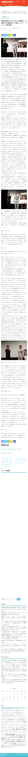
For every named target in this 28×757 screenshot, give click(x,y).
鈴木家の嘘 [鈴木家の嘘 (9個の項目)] (17, 745)
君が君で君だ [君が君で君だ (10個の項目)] (15, 737)
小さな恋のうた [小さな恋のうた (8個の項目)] (14, 739)
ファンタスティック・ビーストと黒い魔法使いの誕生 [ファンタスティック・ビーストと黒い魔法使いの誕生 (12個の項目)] (14, 728)
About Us (11, 4)
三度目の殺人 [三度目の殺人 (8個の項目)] (18, 735)
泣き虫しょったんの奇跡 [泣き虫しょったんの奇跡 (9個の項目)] (7, 745)
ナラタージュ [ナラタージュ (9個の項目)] (11, 727)
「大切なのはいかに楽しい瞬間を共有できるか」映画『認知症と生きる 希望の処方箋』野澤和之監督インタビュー (13, 681)
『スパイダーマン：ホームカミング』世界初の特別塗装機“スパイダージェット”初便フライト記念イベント (20, 461)
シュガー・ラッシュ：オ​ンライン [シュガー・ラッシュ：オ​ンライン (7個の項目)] (10, 718)
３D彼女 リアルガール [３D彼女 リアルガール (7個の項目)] (11, 747)
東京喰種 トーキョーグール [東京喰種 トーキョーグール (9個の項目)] (18, 743)
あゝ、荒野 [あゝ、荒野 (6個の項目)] (6, 712)
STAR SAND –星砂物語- (7, 453)
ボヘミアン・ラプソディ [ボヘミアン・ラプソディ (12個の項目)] (9, 731)
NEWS (4, 604)
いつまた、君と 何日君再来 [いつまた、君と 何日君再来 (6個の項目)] (13, 712)
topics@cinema (5, 28)
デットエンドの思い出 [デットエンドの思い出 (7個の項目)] (10, 725)
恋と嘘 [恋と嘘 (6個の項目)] (10, 741)
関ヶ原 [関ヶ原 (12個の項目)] (4, 747)
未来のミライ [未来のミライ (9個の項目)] (7, 743)
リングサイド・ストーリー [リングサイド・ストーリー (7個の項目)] (16, 733)
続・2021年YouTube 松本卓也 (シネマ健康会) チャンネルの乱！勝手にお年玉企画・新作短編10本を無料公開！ (14, 650)
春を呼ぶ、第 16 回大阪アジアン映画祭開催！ (12, 640)
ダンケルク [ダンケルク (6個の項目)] (21, 723)
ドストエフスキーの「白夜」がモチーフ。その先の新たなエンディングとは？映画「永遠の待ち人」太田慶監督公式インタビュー (13, 665)
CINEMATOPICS (7, 2)
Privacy (4, 4)
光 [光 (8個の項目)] (10, 737)
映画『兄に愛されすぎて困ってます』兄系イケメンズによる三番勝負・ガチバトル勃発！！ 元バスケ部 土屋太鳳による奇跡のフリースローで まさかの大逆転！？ (6, 463)
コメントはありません (6, 30)
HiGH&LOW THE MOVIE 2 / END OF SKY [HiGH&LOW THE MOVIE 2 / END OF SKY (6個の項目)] (8, 710)
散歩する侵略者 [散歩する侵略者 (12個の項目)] (16, 741)
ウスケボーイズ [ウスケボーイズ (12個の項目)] (11, 716)
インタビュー (17, 1)
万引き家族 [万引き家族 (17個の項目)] (10, 734)
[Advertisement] (14, 534)
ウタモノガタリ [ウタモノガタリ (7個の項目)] (20, 716)
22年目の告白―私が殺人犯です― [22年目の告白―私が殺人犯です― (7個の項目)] (8, 708)
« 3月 (2, 701)
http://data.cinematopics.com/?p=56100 (11, 449)
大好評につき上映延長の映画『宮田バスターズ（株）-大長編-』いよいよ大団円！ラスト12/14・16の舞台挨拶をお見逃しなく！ (14, 628)
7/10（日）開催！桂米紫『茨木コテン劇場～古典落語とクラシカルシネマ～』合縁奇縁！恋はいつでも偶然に (13, 623)
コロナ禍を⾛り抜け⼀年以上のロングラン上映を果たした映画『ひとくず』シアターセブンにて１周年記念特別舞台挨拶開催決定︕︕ (13, 633)
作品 (24, 1)
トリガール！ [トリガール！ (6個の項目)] (17, 725)
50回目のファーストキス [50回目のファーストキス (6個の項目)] (19, 708)
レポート (4, 16)
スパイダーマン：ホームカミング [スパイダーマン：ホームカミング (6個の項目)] (13, 723)
